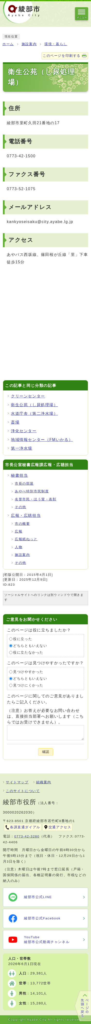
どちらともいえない (30, 646)
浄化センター (24, 431)
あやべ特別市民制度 (32, 491)
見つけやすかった (28, 672)
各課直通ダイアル (25, 827)
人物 (18, 547)
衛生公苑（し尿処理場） (34, 405)
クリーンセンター (28, 396)
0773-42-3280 (27, 836)
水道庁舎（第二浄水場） (34, 413)
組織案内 (43, 782)
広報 (18, 531)
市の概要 (22, 524)
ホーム (8, 44)
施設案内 (29, 44)
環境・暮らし (55, 44)
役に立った (22, 639)
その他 (20, 507)
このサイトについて (23, 791)
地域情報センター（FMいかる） (42, 440)
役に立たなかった (28, 652)
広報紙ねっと (26, 539)
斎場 (15, 422)
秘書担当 (19, 475)
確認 (45, 752)
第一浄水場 (21, 448)
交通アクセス (60, 827)
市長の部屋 (24, 483)
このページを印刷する (62, 56)
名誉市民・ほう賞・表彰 (36, 499)
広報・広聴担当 (26, 515)
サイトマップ (17, 782)
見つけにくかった (28, 685)
